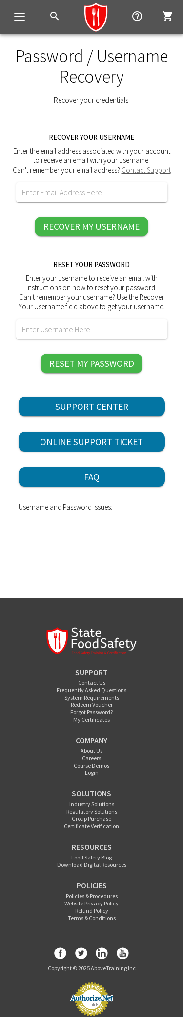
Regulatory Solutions (91, 811)
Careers (91, 758)
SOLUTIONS (91, 793)
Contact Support (146, 170)
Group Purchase (91, 818)
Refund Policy (91, 910)
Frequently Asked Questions (91, 690)
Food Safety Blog (91, 857)
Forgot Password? (91, 712)
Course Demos (91, 765)
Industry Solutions (91, 804)
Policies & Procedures (92, 896)
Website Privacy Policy (91, 903)
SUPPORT (91, 672)
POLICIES (92, 885)
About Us (91, 750)
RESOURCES (92, 847)
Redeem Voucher (92, 704)
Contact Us (91, 682)
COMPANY (91, 740)
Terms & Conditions (92, 918)
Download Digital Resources (91, 864)
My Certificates (91, 719)
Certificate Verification (91, 826)
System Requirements (91, 697)
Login (92, 772)
